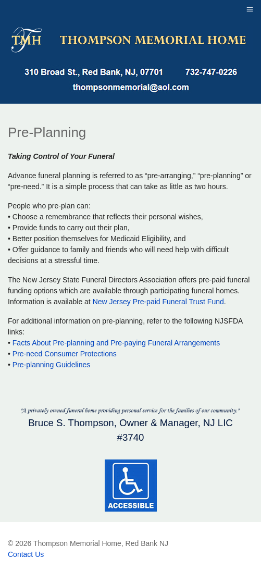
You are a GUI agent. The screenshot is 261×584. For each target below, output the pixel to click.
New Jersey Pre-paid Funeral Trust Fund (158, 301)
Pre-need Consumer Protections (65, 354)
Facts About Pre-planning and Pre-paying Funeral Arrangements (116, 343)
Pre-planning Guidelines (51, 365)
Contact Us (26, 554)
